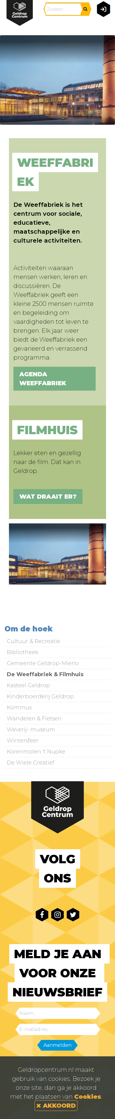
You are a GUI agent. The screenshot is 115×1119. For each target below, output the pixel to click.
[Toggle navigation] (102, 25)
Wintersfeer (22, 740)
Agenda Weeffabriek (42, 379)
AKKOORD (56, 1105)
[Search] (63, 9)
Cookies (87, 1096)
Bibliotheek (22, 652)
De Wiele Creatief (30, 762)
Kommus (19, 707)
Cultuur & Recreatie (33, 641)
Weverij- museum (31, 729)
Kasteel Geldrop (28, 685)
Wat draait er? (48, 496)
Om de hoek (28, 629)
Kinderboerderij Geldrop (40, 696)
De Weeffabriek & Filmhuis (45, 674)
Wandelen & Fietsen (34, 718)
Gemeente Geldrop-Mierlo (43, 663)
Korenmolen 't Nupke (36, 751)
